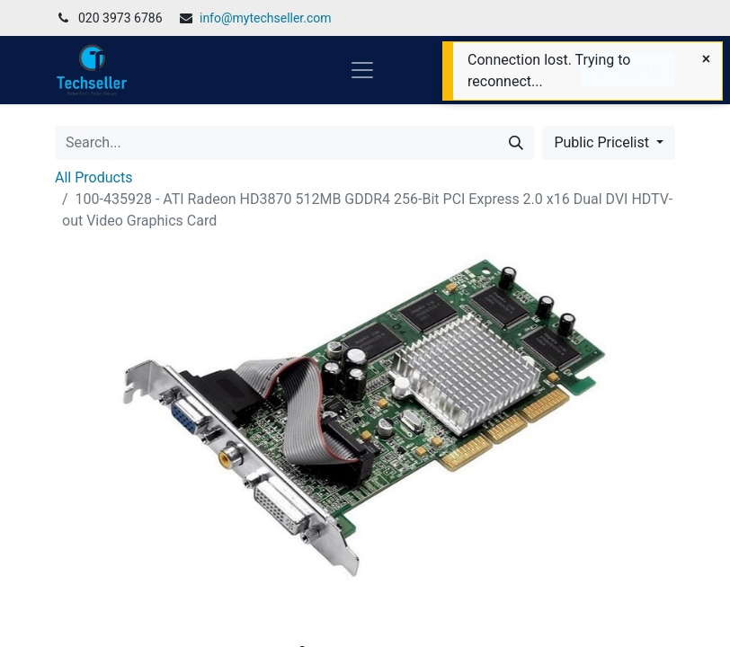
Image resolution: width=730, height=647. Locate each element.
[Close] (706, 59)
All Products (93, 177)
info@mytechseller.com (266, 18)
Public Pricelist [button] (603, 142)
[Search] (516, 143)
